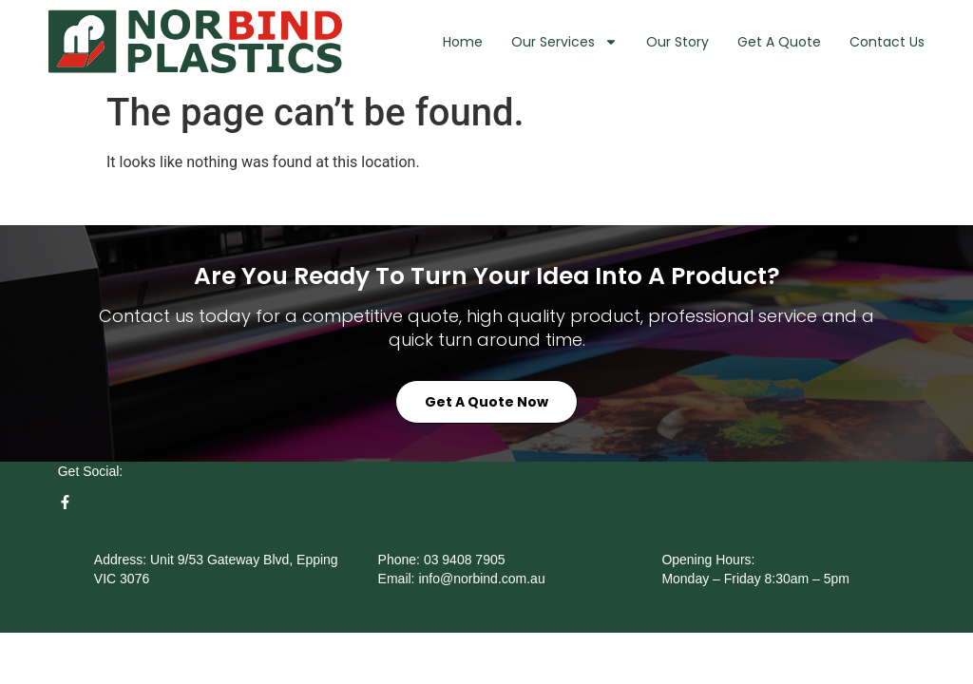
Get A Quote (779, 41)
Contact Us (887, 41)
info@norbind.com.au (481, 578)
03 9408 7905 (465, 559)
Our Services (564, 41)
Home (463, 41)
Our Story (677, 41)
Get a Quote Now (486, 401)
